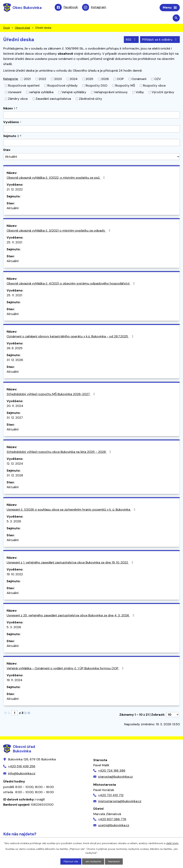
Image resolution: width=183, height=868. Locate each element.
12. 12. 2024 (15, 464)
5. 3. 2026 (14, 521)
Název (9, 109)
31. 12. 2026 (15, 360)
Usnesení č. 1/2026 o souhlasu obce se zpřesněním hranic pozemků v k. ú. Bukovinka (72, 510)
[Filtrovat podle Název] (91, 115)
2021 (27, 79)
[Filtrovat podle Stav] (91, 156)
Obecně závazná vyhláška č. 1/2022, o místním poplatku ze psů (56, 178)
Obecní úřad (22, 28)
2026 (105, 79)
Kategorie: (10, 79)
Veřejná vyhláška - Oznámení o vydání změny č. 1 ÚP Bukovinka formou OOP (66, 668)
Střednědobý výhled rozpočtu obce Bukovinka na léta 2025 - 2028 (59, 452)
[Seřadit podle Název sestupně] (17, 109)
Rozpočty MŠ (125, 86)
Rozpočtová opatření (23, 86)
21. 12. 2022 (15, 189)
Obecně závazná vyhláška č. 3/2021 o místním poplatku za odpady (59, 231)
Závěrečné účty (90, 99)
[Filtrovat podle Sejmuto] (91, 142)
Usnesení (14, 92)
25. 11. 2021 (14, 242)
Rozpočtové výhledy (62, 86)
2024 (74, 79)
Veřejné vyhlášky (73, 92)
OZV (157, 79)
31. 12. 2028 (15, 475)
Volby (140, 92)
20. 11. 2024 (15, 406)
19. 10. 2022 (15, 574)
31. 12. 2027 (15, 418)
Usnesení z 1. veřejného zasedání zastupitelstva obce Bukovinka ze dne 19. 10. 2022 (71, 562)
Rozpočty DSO (96, 86)
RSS (131, 40)
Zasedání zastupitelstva (53, 99)
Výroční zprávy (163, 92)
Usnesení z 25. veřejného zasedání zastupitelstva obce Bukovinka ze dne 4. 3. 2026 (71, 615)
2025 (89, 79)
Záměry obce (18, 99)
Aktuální (13, 208)
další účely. (172, 843)
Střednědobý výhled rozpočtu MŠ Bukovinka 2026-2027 (51, 394)
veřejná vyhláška (41, 92)
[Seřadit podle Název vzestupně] (17, 108)
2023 (58, 79)
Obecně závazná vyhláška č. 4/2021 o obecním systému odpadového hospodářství (71, 283)
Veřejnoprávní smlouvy (111, 92)
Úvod (6, 28)
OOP (120, 79)
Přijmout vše (71, 861)
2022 (42, 79)
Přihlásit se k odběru (160, 40)
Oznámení (139, 79)
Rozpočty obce (154, 86)
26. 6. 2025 (15, 348)
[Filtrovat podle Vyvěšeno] (91, 129)
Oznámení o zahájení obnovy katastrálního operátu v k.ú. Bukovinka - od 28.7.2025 (71, 336)
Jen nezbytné (93, 861)
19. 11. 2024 (14, 680)
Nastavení (114, 861)
